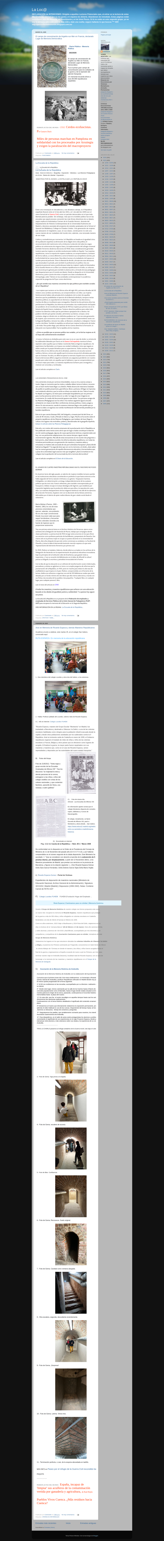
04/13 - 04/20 (109, 264)
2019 (105, 368)
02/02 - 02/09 (109, 339)
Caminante (106, 51)
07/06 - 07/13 (109, 231)
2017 (105, 373)
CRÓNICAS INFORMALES (50, 1517)
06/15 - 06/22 (109, 240)
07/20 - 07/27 (109, 226)
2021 (105, 362)
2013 (105, 384)
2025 (105, 160)
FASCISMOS (46, 155)
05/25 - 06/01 (109, 248)
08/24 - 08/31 (109, 212)
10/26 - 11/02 (109, 187)
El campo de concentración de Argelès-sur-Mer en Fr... (113, 287)
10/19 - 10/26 (109, 190)
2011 (105, 390)
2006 (105, 403)
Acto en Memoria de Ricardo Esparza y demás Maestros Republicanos (65, 628)
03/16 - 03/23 (109, 275)
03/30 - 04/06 (109, 270)
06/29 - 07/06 (109, 234)
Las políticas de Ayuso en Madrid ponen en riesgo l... (114, 325)
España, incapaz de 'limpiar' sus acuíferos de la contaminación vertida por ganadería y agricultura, (63, 1488)
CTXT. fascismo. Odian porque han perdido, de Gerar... (115, 312)
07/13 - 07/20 (109, 229)
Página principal (106, 35)
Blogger (95, 1536)
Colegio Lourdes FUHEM (58, 721)
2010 (105, 392)
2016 (105, 376)
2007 (105, 401)
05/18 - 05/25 (109, 251)
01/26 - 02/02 (109, 342)
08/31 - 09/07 (109, 209)
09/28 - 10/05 (109, 198)
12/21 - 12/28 (109, 165)
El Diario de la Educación (64, 458)
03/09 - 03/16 (109, 278)
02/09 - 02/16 (109, 337)
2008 (105, 398)
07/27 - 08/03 (109, 223)
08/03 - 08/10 (109, 220)
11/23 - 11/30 (109, 176)
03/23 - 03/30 (109, 273)
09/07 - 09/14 (109, 207)
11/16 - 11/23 (109, 179)
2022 (105, 359)
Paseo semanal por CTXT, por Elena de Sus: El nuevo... (115, 307)
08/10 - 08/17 (109, 218)
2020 (105, 365)
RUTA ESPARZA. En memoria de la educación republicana (60, 638)
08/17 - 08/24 (109, 215)
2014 (105, 381)
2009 (105, 395)
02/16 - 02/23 (109, 334)
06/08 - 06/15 (109, 242)
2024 (105, 354)
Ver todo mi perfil (106, 150)
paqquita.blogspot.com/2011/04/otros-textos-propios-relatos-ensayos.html (107, 135)
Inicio (68, 1523)
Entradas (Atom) (49, 1527)
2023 (105, 357)
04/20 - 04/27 (109, 262)
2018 (105, 370)
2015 (105, 379)
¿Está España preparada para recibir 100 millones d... (115, 303)
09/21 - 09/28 (109, 201)
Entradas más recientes (45, 1523)
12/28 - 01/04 (109, 163)
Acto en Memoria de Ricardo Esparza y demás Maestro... (116, 294)
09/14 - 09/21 (109, 204)
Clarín (58, 369)
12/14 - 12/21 (109, 168)
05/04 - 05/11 (109, 256)
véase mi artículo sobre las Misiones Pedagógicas (53, 424)
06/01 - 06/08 (109, 245)
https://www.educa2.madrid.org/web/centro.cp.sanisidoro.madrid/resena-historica (82, 829)
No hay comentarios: (68, 153)
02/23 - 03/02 (109, 284)
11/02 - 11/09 (109, 184)
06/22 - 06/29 (109, 237)
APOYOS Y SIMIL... (48, 618)
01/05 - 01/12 (109, 350)
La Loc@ (39, 10)
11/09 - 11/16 (109, 182)
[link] (59, 969)
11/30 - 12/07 (109, 174)
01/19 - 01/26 (109, 345)
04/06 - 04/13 (109, 267)
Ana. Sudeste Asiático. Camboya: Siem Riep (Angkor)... (114, 329)
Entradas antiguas (88, 1523)
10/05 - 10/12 (109, 195)
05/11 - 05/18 (109, 253)
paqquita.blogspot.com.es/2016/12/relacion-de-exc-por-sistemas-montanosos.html (107, 96)
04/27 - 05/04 (109, 259)
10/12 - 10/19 (109, 193)
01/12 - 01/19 (109, 348)
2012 (105, 387)
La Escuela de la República (47, 163)
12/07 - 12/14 (109, 171)
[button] (43, 169)
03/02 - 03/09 (109, 281)
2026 (105, 157)
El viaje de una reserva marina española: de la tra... (113, 316)
